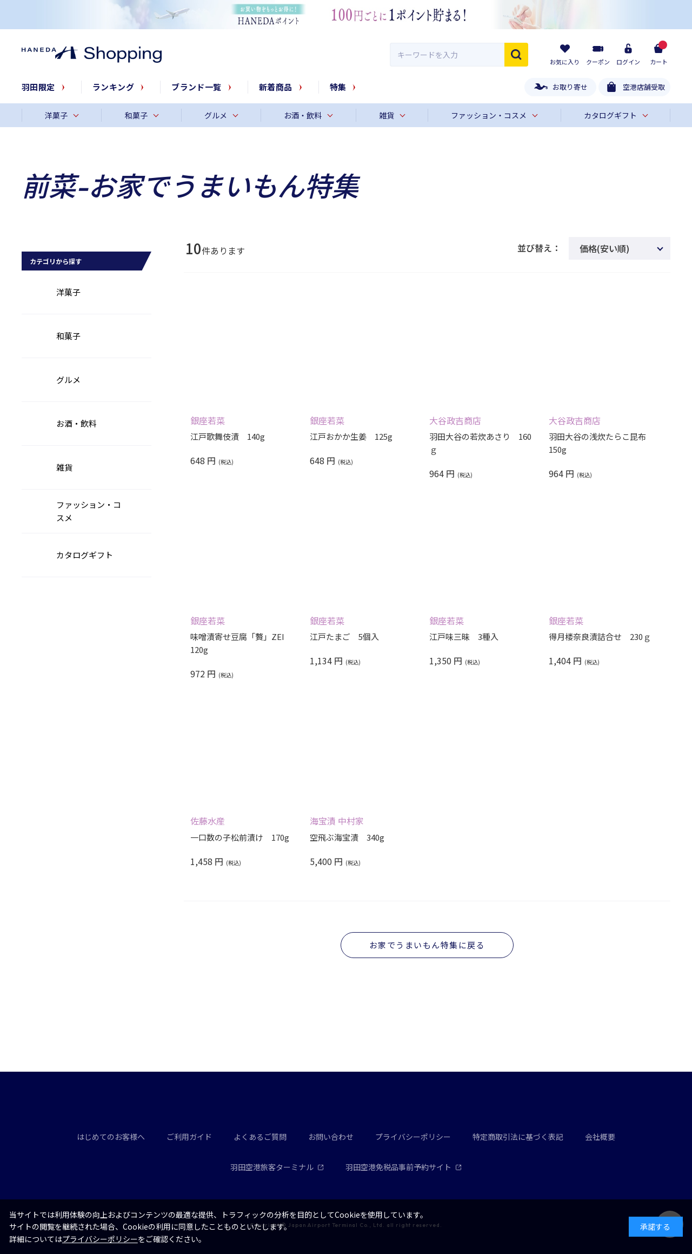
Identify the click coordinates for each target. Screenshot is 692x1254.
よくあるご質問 (260, 1136)
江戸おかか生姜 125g (351, 436)
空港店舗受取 (644, 87)
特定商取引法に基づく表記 (518, 1136)
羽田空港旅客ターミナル (277, 1166)
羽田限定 (38, 87)
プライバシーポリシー (413, 1136)
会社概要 (600, 1136)
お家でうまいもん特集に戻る (427, 945)
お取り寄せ (570, 87)
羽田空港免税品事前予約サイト (403, 1166)
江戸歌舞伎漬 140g (227, 436)
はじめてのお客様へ (111, 1136)
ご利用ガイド (189, 1136)
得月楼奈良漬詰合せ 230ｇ (600, 636)
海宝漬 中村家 (337, 820)
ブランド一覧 (196, 87)
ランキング (113, 87)
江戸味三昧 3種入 (463, 636)
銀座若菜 (207, 420)
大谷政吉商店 (455, 420)
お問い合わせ (331, 1136)
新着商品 (275, 87)
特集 (338, 87)
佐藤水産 (207, 820)
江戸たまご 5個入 (344, 636)
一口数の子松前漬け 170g (239, 837)
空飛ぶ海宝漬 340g (347, 837)
